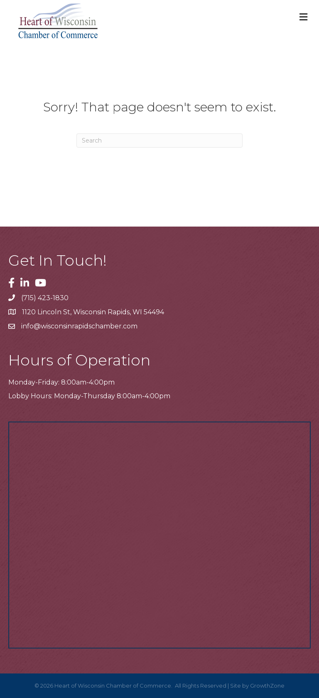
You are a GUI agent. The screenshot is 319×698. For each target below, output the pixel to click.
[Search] (159, 140)
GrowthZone (267, 685)
